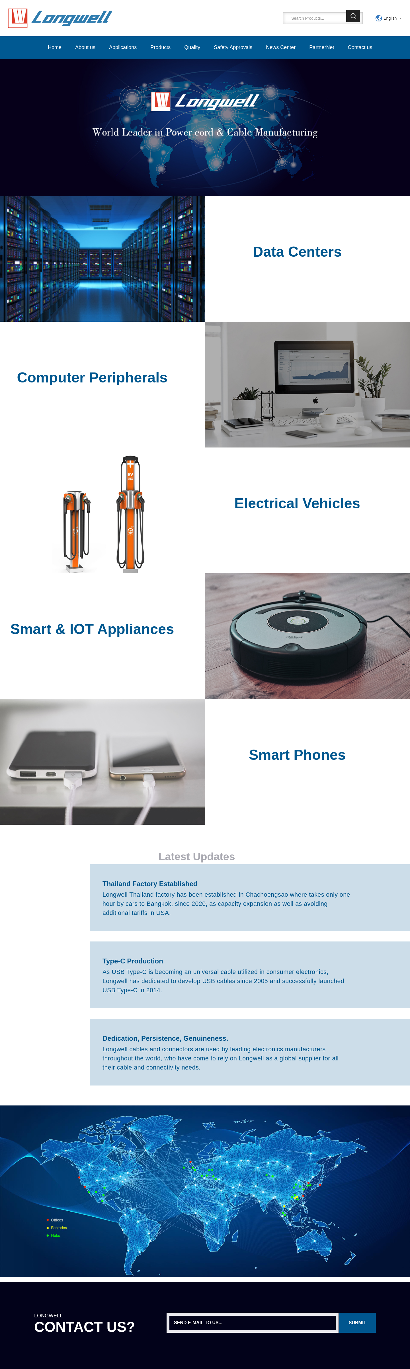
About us (85, 47)
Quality (192, 47)
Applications (123, 47)
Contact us (360, 47)
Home (55, 47)
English (390, 18)
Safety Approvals (233, 47)
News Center (281, 47)
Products (160, 47)
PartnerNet (321, 47)
